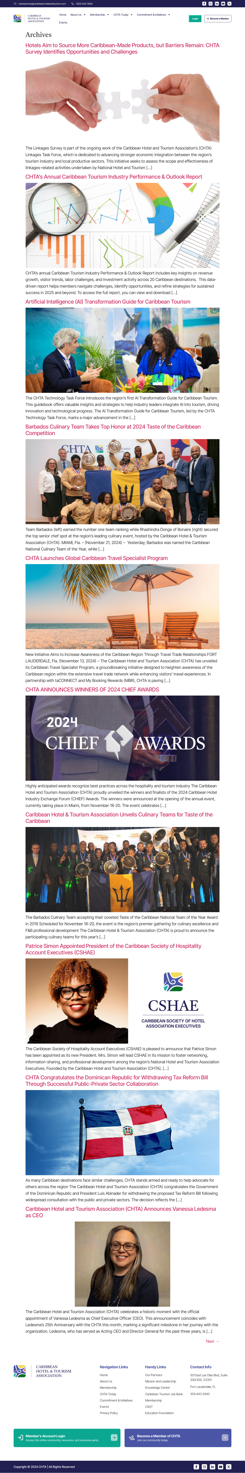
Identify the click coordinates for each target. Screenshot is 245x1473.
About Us (78, 15)
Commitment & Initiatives (153, 15)
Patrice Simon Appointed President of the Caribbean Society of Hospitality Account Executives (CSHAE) (113, 949)
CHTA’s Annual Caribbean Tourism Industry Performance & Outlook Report (114, 176)
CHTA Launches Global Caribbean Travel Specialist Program (97, 558)
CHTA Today (123, 15)
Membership (99, 15)
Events (63, 22)
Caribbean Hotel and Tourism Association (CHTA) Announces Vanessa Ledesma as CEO (121, 1212)
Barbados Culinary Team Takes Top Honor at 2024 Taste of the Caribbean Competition (113, 429)
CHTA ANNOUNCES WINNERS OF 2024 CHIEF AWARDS (93, 689)
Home (62, 14)
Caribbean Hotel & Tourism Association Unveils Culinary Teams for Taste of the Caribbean (119, 817)
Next (212, 1341)
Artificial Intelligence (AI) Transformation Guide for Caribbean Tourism (108, 301)
